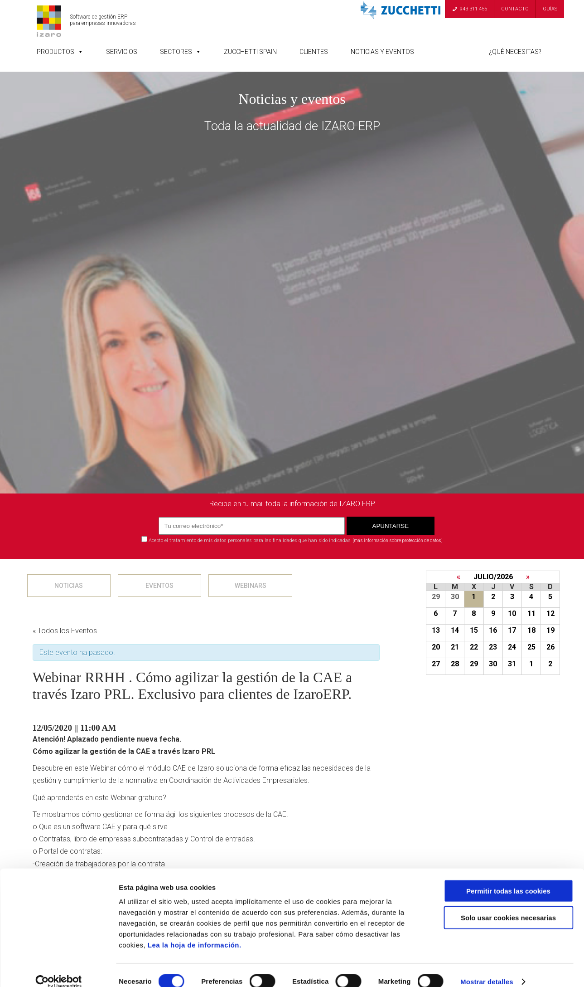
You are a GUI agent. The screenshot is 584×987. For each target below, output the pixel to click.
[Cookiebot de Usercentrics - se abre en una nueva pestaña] (58, 969)
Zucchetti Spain (250, 51)
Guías (550, 9)
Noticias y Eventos (382, 51)
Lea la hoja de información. (194, 932)
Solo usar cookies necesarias (508, 905)
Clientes (313, 51)
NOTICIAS (68, 585)
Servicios (121, 51)
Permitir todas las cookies (508, 878)
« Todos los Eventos (65, 630)
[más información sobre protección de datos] (397, 540)
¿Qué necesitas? (515, 51)
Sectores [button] (180, 51)
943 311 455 (473, 9)
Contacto (515, 9)
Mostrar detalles (486, 969)
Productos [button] (60, 51)
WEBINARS (250, 585)
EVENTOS (159, 585)
